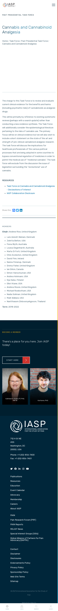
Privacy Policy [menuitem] (17, 568)
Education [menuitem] (15, 486)
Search (36, 607)
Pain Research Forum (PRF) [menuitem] (23, 520)
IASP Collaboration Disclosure (21, 193)
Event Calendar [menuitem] (17, 490)
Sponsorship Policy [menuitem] (19, 572)
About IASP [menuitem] (15, 509)
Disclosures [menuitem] (15, 558)
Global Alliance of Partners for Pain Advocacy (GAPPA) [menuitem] (26, 539)
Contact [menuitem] (14, 549)
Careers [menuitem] (14, 504)
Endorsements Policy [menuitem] (20, 563)
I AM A (21, 607)
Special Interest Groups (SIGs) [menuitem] (24, 534)
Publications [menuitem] (16, 477)
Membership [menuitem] (16, 499)
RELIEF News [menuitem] (16, 529)
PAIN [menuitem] (12, 515)
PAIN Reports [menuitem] (16, 524)
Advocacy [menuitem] (15, 495)
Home (7, 607)
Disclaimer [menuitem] (15, 554)
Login (51, 607)
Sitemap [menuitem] (14, 581)
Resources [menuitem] (15, 481)
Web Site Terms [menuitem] (17, 577)
